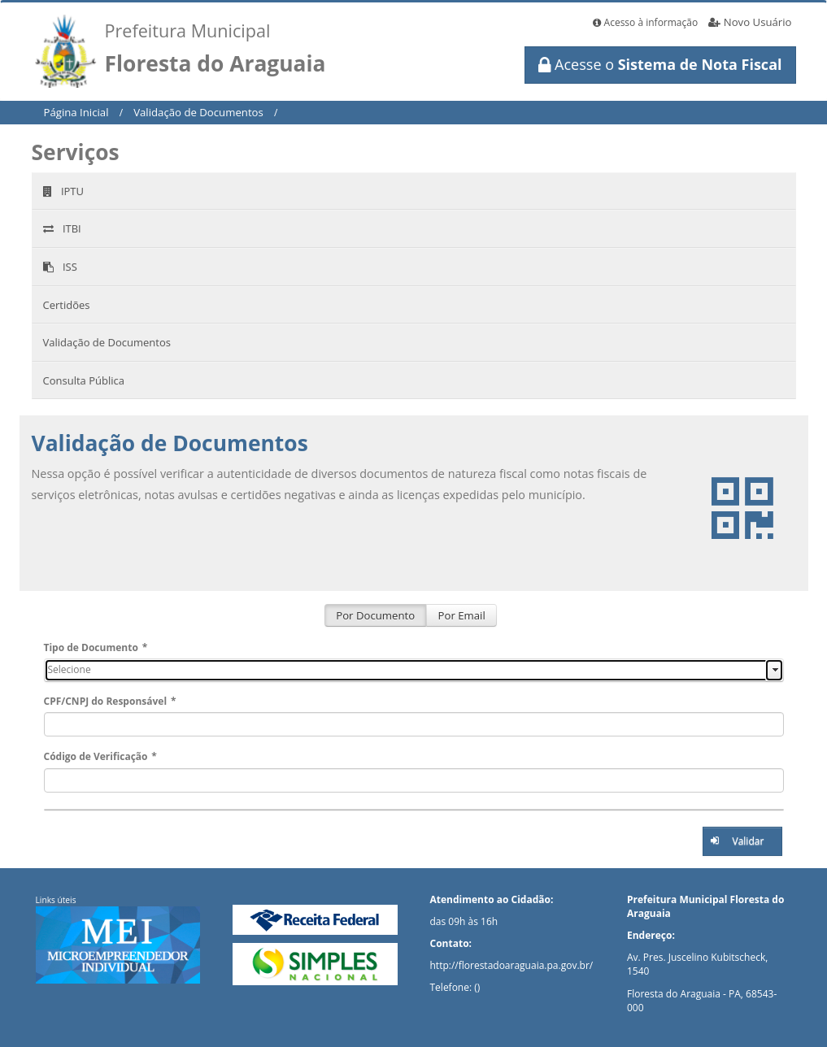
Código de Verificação (100, 756)
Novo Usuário (749, 22)
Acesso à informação (645, 22)
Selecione (69, 669)
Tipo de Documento (96, 647)
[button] (742, 841)
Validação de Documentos (198, 112)
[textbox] (414, 724)
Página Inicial (76, 112)
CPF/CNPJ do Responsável (110, 701)
